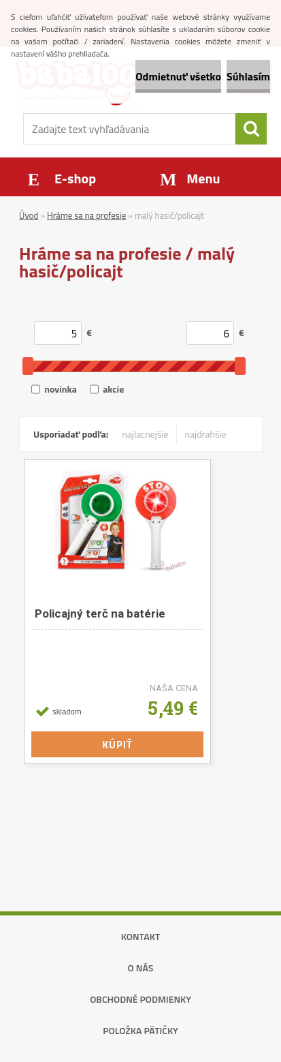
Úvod (28, 215)
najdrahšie (206, 434)
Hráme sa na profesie (86, 215)
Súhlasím (248, 76)
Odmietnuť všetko (178, 76)
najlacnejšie (145, 434)
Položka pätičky (140, 1030)
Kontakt (141, 936)
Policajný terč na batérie (100, 613)
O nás (141, 967)
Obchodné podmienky (140, 999)
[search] (251, 129)
